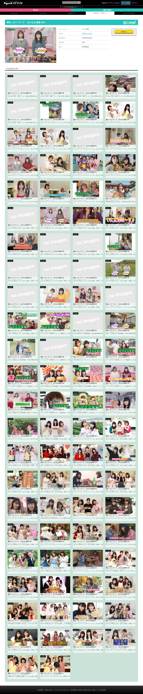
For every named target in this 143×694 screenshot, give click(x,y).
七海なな (85, 33)
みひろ (90, 33)
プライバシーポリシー (62, 690)
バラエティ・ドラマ (100, 13)
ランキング (14, 13)
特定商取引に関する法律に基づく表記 (83, 690)
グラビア (71, 13)
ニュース (42, 13)
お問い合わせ (48, 690)
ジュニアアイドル (129, 13)
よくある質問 (101, 690)
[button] (54, 29)
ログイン (125, 30)
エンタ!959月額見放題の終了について (71, 7)
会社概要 (40, 690)
